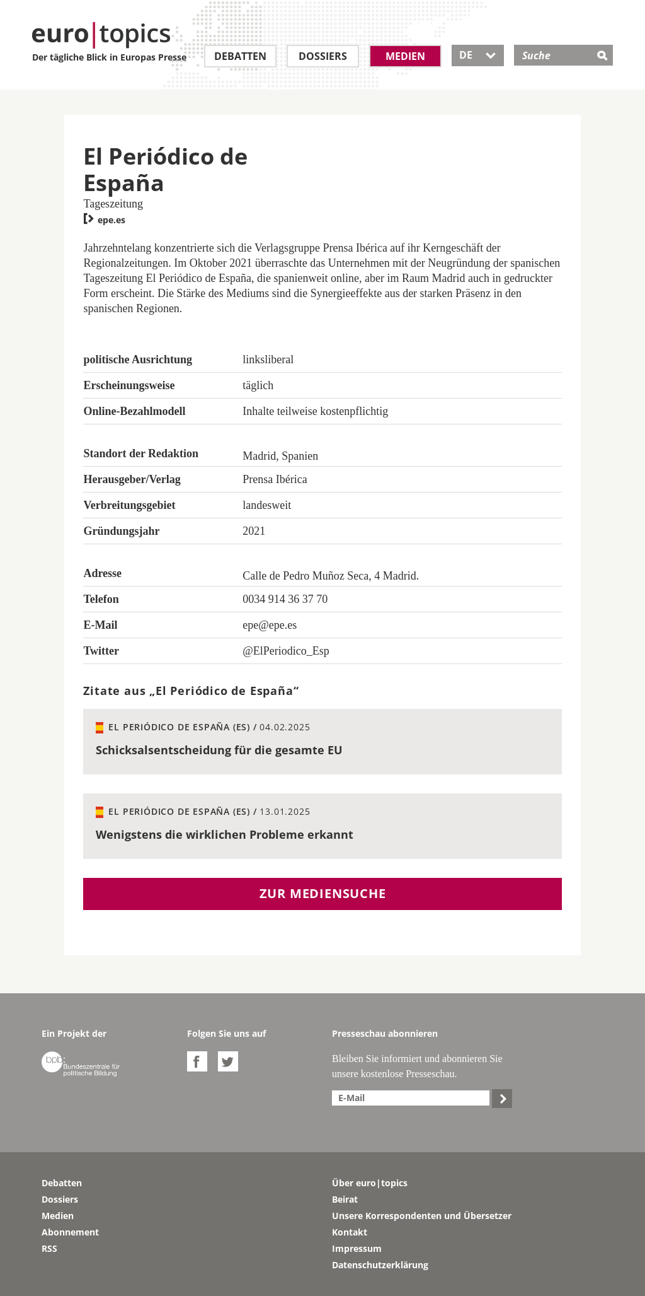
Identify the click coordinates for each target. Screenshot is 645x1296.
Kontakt (349, 1232)
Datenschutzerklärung (380, 1265)
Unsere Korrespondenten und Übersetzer (421, 1216)
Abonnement (70, 1232)
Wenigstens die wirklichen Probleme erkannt (224, 834)
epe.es (104, 220)
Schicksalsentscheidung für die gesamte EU (219, 749)
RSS (49, 1248)
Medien (405, 56)
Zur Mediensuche (323, 893)
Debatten (240, 56)
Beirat (345, 1199)
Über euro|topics (370, 1183)
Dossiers (323, 56)
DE (477, 55)
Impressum (357, 1248)
